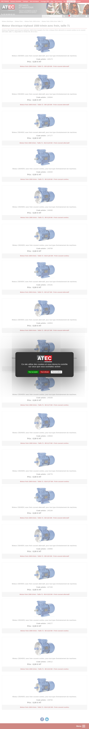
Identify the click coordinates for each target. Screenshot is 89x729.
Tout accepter (33, 372)
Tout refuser (45, 372)
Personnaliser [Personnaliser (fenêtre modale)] (56, 372)
